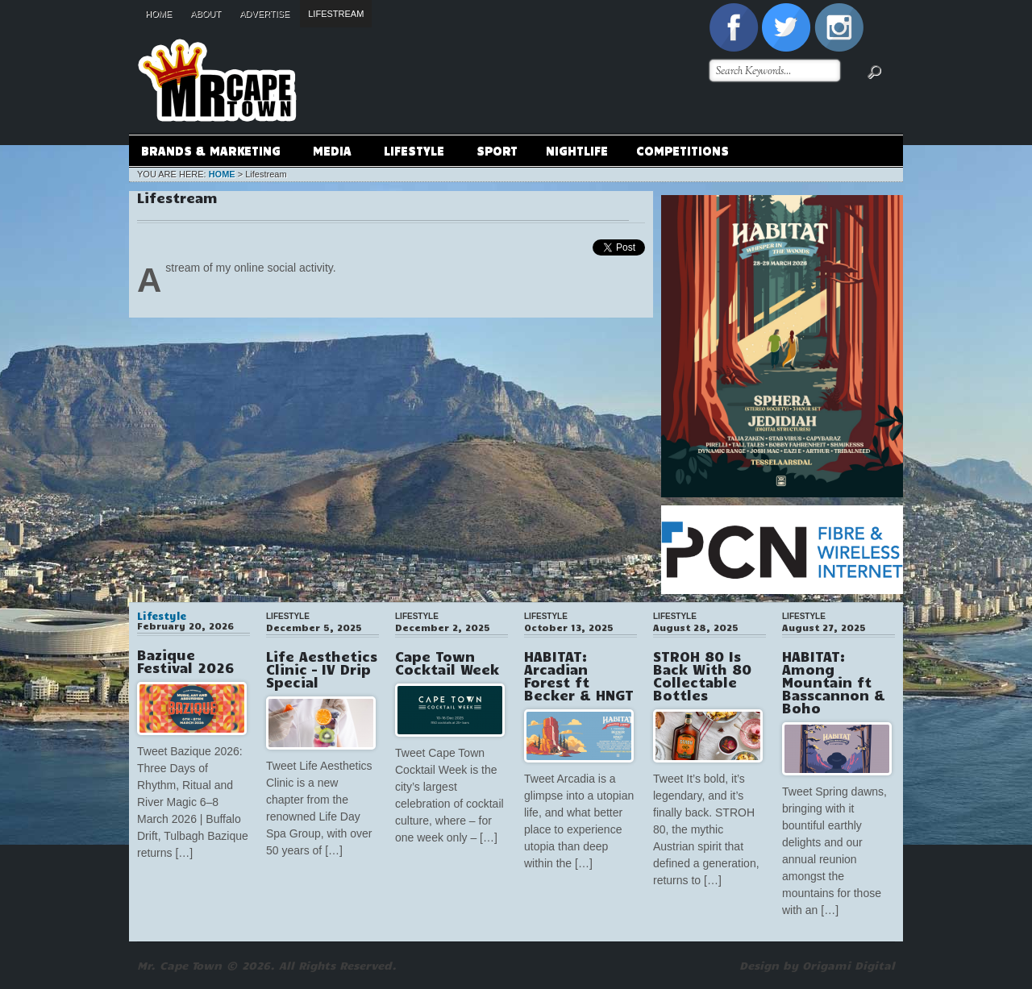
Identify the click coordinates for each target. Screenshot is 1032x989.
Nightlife (577, 150)
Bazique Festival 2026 (185, 660)
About (205, 14)
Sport (497, 150)
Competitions (682, 150)
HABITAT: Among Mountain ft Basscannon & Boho (833, 682)
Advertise (264, 14)
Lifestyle (414, 153)
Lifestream (336, 14)
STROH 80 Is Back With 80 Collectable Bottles (702, 675)
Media (332, 153)
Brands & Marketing (210, 153)
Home (158, 14)
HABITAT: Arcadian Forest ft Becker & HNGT (579, 675)
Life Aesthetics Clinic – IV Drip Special (321, 669)
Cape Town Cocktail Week (447, 662)
